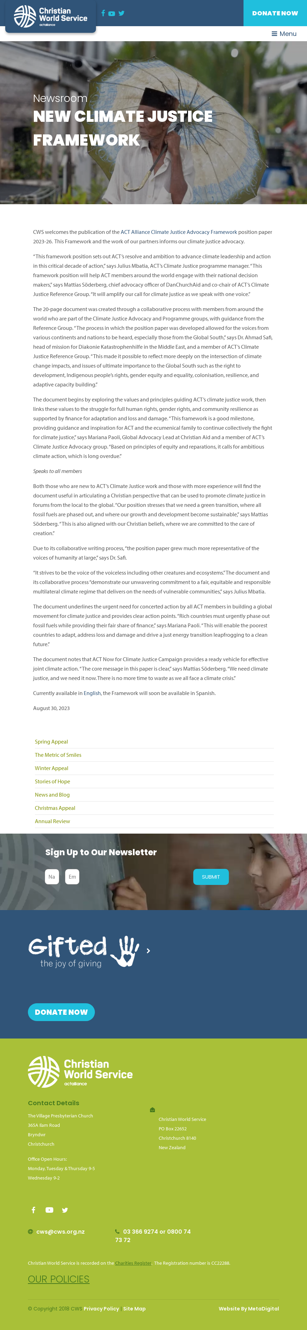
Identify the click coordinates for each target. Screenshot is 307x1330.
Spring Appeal (51, 741)
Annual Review (52, 821)
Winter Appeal (51, 767)
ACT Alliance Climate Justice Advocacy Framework (179, 231)
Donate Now (275, 13)
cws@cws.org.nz (60, 1232)
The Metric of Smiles (58, 754)
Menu (284, 33)
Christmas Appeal (55, 807)
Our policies (59, 1279)
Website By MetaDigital (249, 1308)
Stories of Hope (52, 781)
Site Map (134, 1308)
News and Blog (52, 794)
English (92, 692)
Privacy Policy (101, 1308)
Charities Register (133, 1263)
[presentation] (135, 877)
